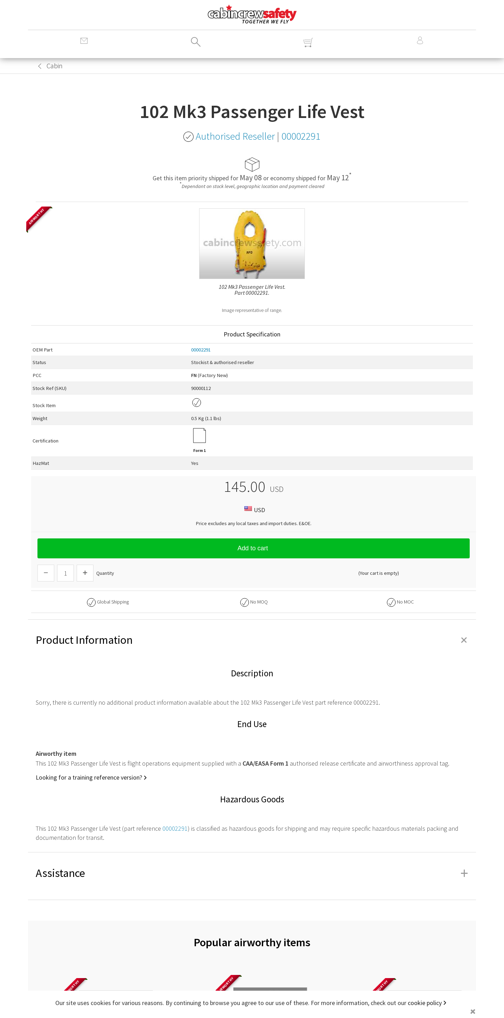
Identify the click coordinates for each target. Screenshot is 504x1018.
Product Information (252, 640)
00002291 (201, 350)
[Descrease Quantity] (45, 573)
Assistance (252, 873)
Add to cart (253, 548)
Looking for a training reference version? (89, 777)
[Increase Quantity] (85, 573)
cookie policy (425, 1003)
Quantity (105, 573)
